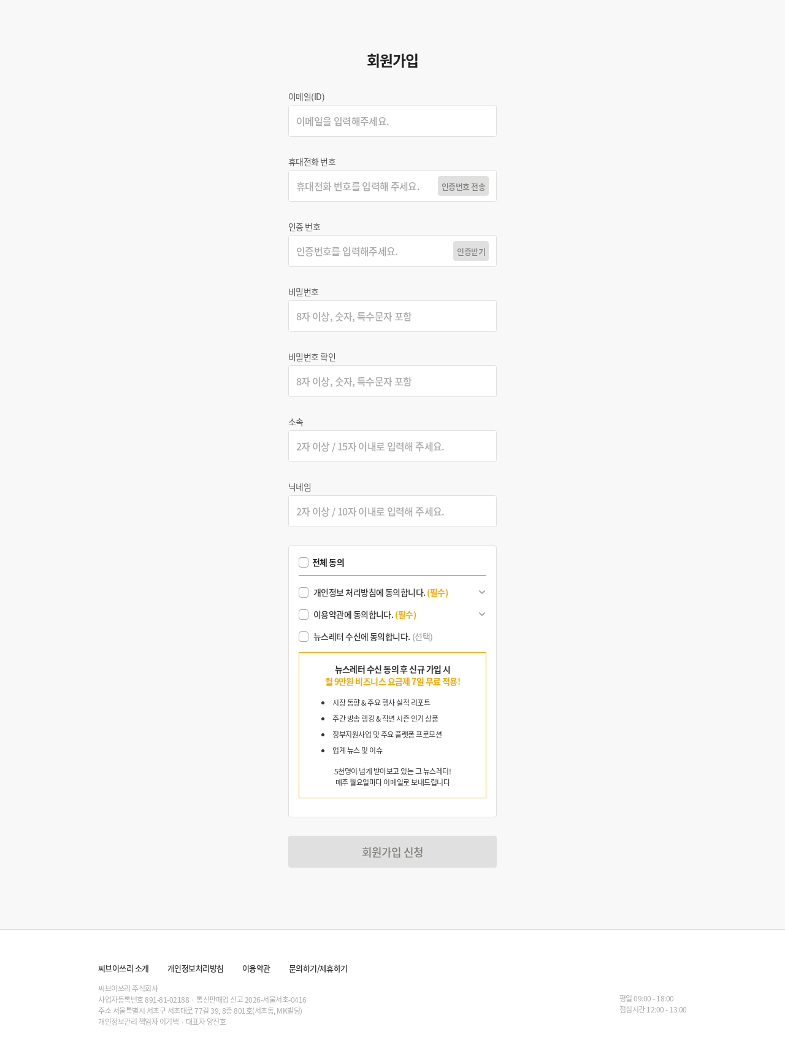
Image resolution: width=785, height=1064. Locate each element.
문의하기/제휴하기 (318, 968)
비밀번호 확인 (311, 356)
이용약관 (256, 968)
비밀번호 (303, 291)
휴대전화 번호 (311, 161)
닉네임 (299, 486)
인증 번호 (304, 226)
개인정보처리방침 (195, 968)
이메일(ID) (306, 96)
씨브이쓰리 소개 (123, 968)
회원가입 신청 (393, 852)
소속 (296, 421)
